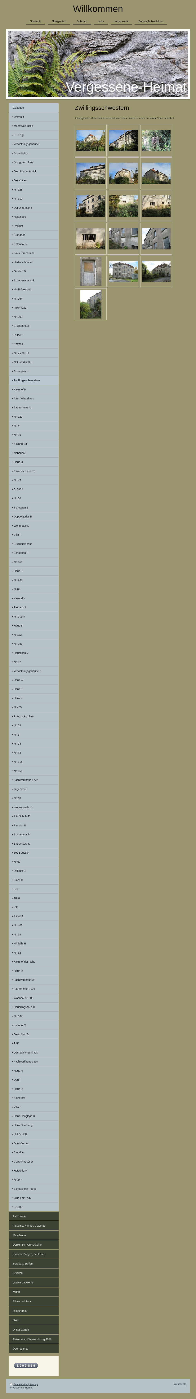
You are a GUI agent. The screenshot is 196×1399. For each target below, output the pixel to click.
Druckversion (19, 1384)
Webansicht (180, 1384)
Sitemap (33, 1384)
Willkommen (98, 9)
